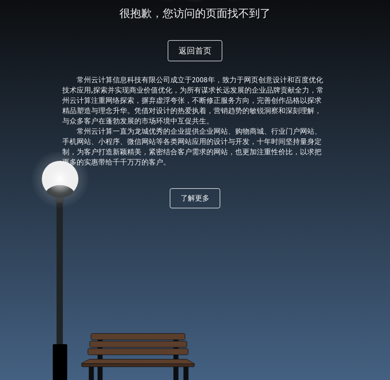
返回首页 (195, 51)
